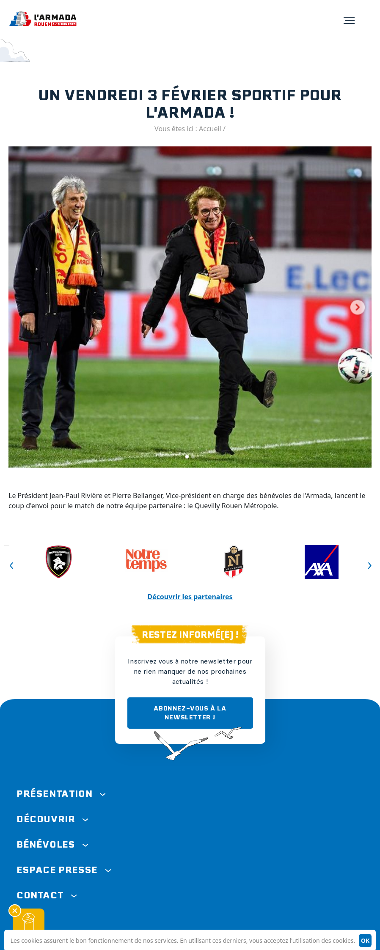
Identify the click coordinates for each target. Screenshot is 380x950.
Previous (6, 545)
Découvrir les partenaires (189, 596)
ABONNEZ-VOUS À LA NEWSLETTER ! (190, 712)
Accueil (210, 128)
